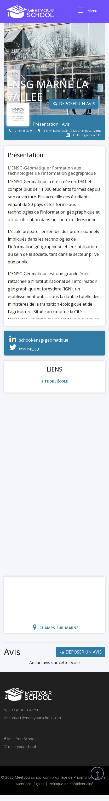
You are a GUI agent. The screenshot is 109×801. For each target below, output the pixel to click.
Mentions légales (30, 783)
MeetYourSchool (19, 738)
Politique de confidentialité (71, 783)
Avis (66, 124)
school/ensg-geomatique (43, 340)
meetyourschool (20, 746)
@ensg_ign (30, 348)
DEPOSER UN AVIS (80, 652)
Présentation (45, 124)
